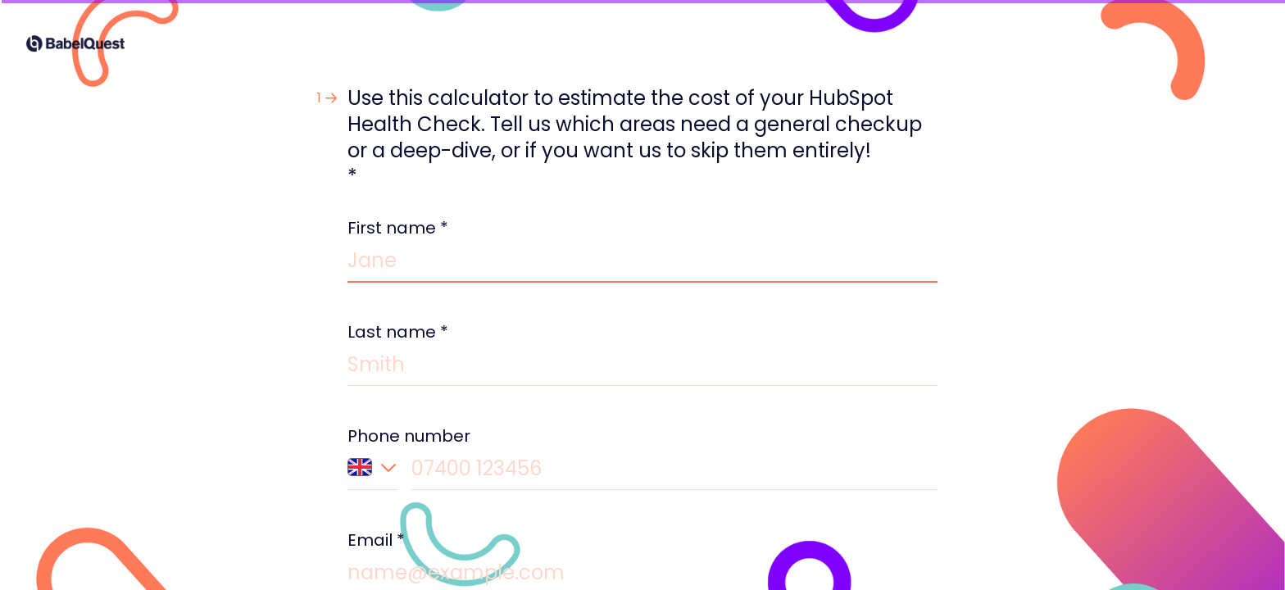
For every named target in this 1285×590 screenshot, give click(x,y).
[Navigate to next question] (1102, 551)
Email (376, 540)
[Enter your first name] (642, 263)
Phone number (408, 435)
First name (397, 227)
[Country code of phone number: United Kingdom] (372, 473)
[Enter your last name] (642, 367)
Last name (397, 331)
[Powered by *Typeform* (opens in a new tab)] (1191, 551)
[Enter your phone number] (674, 471)
